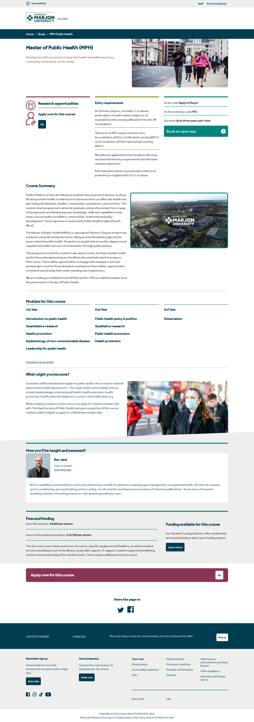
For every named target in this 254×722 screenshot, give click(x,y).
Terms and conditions (178, 664)
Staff (200, 3)
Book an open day (181, 131)
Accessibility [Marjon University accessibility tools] (36, 3)
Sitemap (171, 675)
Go (42, 124)
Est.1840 (63, 18)
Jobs (134, 675)
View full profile (62, 469)
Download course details (40, 362)
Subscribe (33, 681)
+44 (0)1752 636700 (37, 636)
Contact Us (79, 636)
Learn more (175, 547)
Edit (168, 698)
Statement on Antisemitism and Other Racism (214, 662)
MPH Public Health (61, 34)
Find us (222, 637)
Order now (87, 677)
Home (30, 34)
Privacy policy (139, 664)
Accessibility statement (145, 669)
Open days (138, 659)
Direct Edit (138, 698)
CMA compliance (210, 671)
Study (41, 34)
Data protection (175, 659)
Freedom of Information (179, 669)
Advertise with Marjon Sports (213, 678)
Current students (216, 3)
